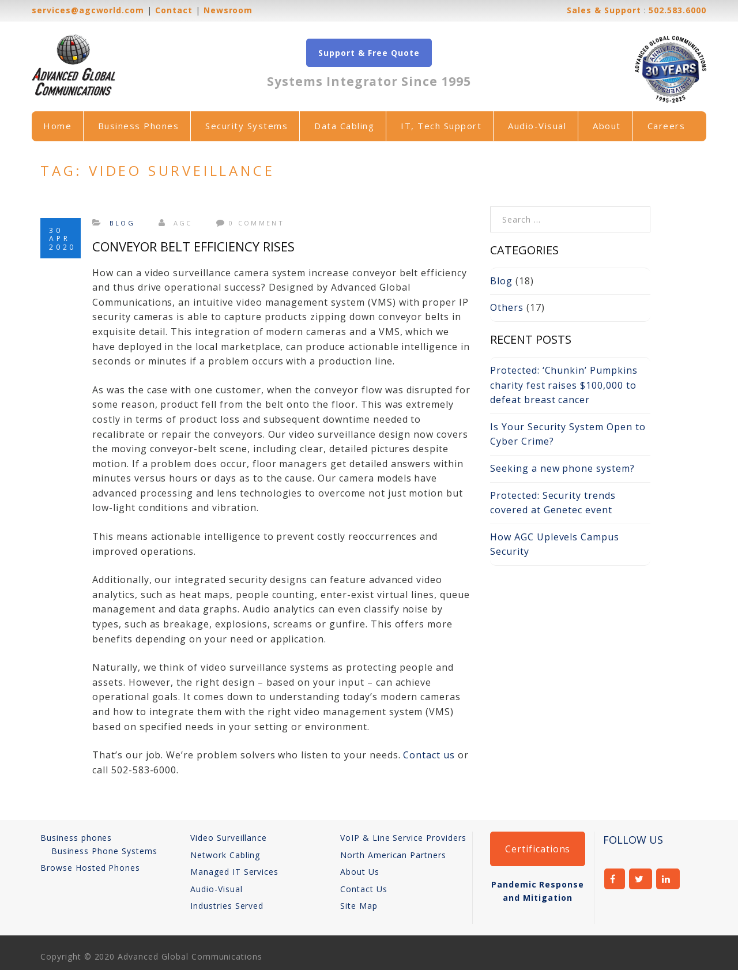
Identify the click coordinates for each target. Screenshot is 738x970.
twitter (641, 879)
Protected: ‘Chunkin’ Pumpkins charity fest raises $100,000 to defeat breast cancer (564, 385)
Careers (666, 125)
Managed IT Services (234, 871)
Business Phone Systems (104, 850)
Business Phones (138, 125)
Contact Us (363, 888)
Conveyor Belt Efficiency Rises (193, 246)
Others (507, 307)
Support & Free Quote (368, 52)
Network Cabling (225, 854)
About (607, 125)
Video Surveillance (228, 837)
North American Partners (393, 854)
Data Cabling (344, 125)
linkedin (668, 879)
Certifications (537, 849)
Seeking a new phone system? (562, 468)
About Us (359, 871)
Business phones (76, 837)
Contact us (429, 755)
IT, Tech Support (441, 125)
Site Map (359, 905)
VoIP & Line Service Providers (403, 837)
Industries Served (226, 905)
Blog (122, 223)
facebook (614, 879)
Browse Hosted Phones (90, 867)
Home (57, 125)
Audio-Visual (537, 125)
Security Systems (246, 125)
